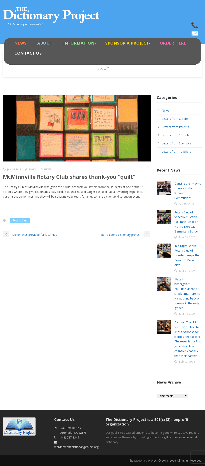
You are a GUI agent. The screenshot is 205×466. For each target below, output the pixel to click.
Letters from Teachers (176, 151)
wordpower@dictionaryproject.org (195, 32)
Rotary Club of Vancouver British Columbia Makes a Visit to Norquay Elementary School (186, 221)
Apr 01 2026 (187, 204)
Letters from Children (175, 119)
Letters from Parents (175, 127)
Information (79, 43)
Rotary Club (19, 220)
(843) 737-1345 (195, 24)
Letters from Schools (175, 135)
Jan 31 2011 (14, 169)
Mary (32, 169)
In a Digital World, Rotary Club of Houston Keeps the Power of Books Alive (186, 255)
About (44, 43)
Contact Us (28, 53)
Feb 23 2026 (187, 361)
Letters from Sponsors (176, 143)
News (20, 43)
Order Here (173, 43)
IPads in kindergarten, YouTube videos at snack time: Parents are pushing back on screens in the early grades (187, 293)
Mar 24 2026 (187, 237)
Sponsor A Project (127, 43)
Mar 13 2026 (187, 314)
